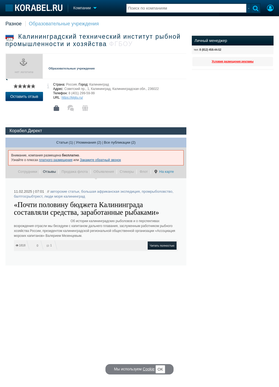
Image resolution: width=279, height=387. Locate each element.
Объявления (103, 172)
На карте (164, 172)
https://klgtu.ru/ (72, 97)
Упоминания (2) (88, 142)
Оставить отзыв (24, 96)
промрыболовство (157, 191)
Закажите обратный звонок (100, 160)
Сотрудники (27, 172)
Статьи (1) (64, 142)
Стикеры (127, 172)
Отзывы (49, 172)
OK (160, 369)
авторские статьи (64, 191)
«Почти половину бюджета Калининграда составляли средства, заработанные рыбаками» (86, 208)
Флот (144, 172)
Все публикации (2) (119, 142)
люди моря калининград (64, 196)
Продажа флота (75, 172)
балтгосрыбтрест (28, 196)
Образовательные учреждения (64, 23)
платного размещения (55, 160)
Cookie (149, 369)
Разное (13, 23)
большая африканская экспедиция (110, 191)
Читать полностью (162, 245)
